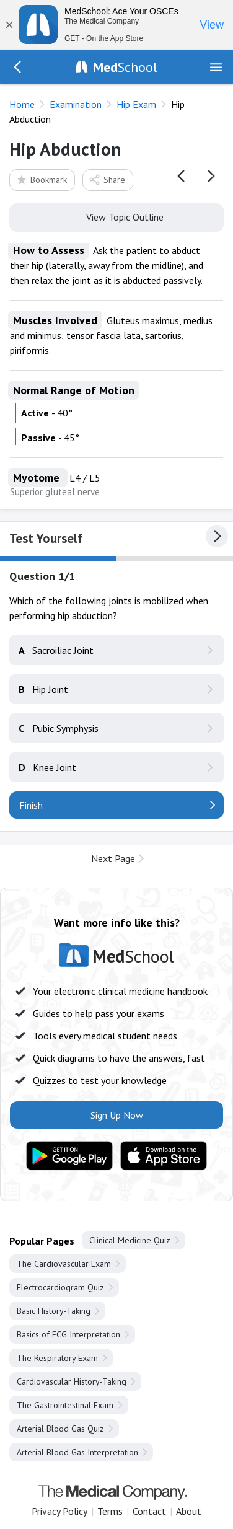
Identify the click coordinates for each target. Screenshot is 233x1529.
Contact (149, 1511)
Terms (110, 1511)
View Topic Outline (117, 216)
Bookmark (41, 179)
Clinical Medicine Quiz (129, 1240)
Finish (31, 805)
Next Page (113, 858)
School (125, 67)
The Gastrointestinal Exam (65, 1405)
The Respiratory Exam (57, 1358)
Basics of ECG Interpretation (68, 1334)
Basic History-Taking (53, 1310)
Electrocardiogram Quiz (60, 1287)
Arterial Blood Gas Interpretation (77, 1452)
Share (107, 179)
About (188, 1511)
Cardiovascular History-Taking (71, 1381)
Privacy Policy (59, 1511)
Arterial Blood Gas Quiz (60, 1428)
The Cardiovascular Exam (64, 1263)
